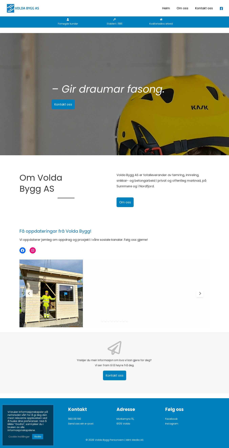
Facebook (171, 419)
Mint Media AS (134, 440)
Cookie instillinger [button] (19, 436)
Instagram (171, 423)
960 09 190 (74, 419)
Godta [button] (37, 436)
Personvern (117, 440)
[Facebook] (221, 8)
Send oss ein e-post (81, 423)
